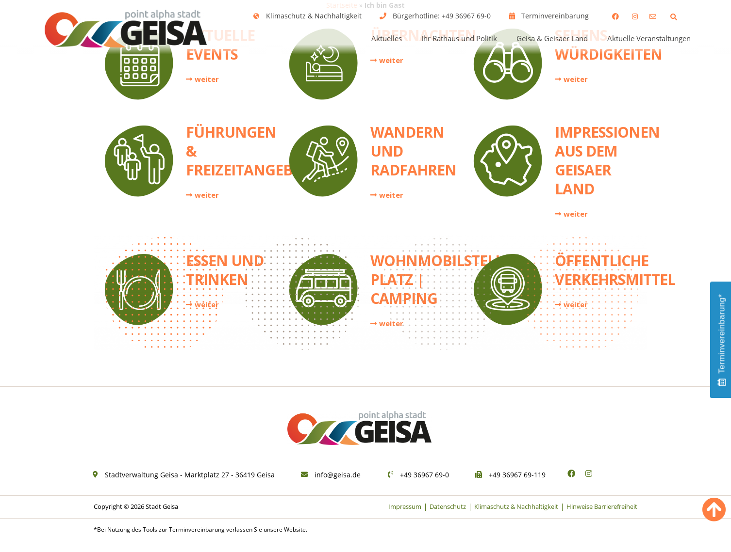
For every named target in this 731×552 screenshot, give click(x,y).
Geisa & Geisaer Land (552, 38)
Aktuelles (386, 38)
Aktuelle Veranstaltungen (649, 38)
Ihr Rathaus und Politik (459, 38)
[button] (673, 17)
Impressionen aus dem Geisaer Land (607, 167)
